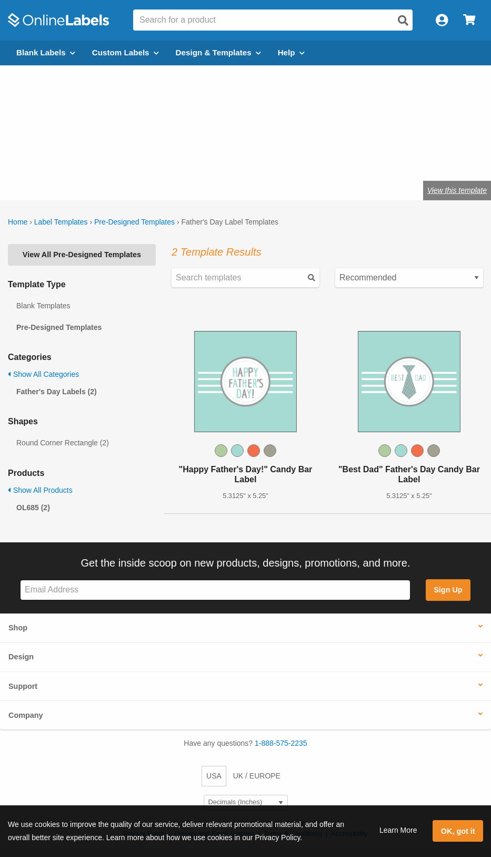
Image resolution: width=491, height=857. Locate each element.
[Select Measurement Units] (246, 802)
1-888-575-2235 (281, 743)
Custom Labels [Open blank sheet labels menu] (125, 52)
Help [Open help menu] (291, 52)
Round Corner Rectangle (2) (62, 443)
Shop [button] (17, 628)
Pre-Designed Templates (134, 222)
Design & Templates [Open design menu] (218, 52)
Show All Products (40, 490)
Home (17, 222)
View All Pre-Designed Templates (82, 254)
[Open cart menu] (469, 20)
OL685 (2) (33, 507)
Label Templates (61, 222)
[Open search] (403, 20)
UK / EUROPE (256, 776)
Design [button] (21, 657)
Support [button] (22, 686)
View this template (457, 190)
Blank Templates (43, 305)
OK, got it (458, 831)
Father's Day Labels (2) (56, 391)
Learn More (398, 830)
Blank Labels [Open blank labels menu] (45, 52)
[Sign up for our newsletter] (215, 590)
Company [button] (25, 715)
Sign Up (448, 590)
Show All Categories (43, 374)
